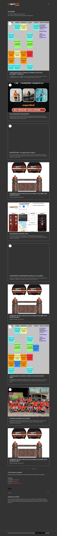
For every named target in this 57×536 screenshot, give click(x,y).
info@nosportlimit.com (17, 483)
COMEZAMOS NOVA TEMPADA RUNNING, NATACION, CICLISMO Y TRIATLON (26, 73)
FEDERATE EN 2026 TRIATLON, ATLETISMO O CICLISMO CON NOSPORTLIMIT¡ (28, 194)
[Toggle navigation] (48, 4)
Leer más (47, 532)
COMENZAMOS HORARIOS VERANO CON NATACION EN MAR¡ (27, 376)
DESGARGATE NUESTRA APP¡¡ (19, 234)
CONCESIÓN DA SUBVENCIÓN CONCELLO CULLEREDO (26, 276)
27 (30, 468)
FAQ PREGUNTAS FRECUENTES (19, 114)
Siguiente (34, 468)
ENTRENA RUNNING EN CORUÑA (20, 418)
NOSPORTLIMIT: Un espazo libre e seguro (22, 152)
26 (27, 468)
